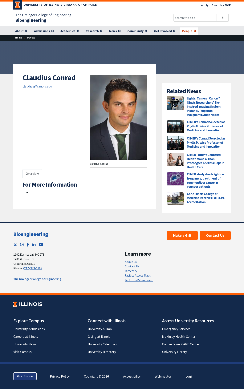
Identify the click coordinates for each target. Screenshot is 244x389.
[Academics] (70, 31)
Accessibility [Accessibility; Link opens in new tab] (131, 376)
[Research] (94, 31)
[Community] (137, 31)
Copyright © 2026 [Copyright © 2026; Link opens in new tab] (96, 376)
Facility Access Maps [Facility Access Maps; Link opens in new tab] (138, 275)
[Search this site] (195, 17)
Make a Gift (182, 235)
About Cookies (25, 376)
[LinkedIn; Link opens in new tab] (34, 244)
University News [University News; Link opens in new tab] (24, 344)
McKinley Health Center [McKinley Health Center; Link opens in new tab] (178, 336)
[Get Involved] (164, 31)
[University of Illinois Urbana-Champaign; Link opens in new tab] (55, 6)
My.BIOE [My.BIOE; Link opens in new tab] (225, 5)
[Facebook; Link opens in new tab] (28, 244)
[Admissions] (43, 31)
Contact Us (215, 235)
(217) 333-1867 (32, 268)
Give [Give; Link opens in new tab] (214, 5)
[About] (21, 31)
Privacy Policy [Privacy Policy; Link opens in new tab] (60, 376)
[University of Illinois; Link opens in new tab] (27, 304)
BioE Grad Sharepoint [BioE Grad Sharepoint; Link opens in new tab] (139, 280)
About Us (131, 262)
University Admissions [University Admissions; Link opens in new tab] (29, 329)
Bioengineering (30, 234)
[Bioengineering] (30, 20)
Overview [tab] (32, 173)
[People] (189, 31)
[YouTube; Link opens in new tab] (41, 244)
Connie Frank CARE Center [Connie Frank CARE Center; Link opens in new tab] (180, 344)
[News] (114, 31)
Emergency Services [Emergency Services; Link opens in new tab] (176, 329)
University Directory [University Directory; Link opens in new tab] (102, 352)
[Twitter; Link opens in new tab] (15, 244)
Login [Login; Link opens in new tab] (189, 376)
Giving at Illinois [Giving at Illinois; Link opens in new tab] (99, 336)
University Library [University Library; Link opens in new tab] (174, 352)
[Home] (18, 37)
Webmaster (163, 376)
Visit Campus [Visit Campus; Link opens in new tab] (22, 352)
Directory (131, 271)
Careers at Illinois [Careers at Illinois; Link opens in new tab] (25, 336)
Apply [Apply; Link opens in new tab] (205, 5)
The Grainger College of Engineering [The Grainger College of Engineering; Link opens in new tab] (43, 15)
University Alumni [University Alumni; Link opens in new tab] (100, 329)
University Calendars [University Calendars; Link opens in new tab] (102, 344)
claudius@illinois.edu (37, 86)
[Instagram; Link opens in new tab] (22, 244)
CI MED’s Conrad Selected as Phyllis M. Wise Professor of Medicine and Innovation (206, 126)
